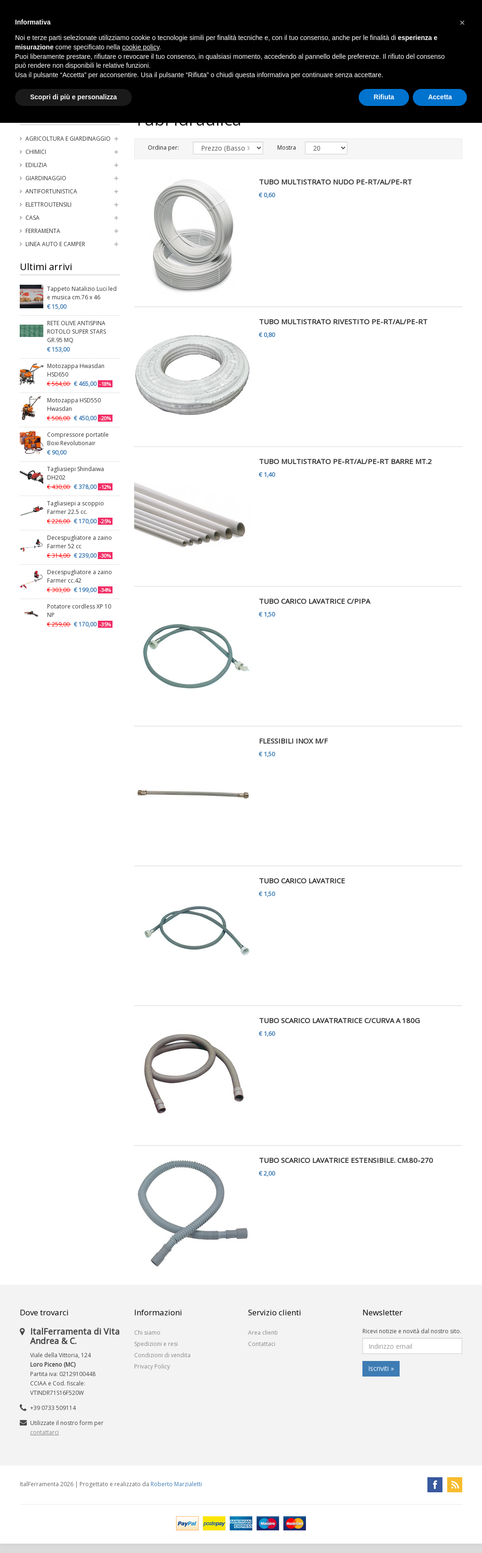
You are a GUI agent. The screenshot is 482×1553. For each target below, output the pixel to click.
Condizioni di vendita (162, 1355)
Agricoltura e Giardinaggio (68, 139)
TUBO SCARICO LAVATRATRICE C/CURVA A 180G (339, 1020)
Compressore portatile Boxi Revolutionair (78, 439)
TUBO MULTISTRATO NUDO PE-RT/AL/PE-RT (335, 181)
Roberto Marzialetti (176, 1484)
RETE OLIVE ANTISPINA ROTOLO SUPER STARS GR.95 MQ (76, 331)
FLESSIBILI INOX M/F (293, 740)
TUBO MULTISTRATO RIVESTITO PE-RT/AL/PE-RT (343, 321)
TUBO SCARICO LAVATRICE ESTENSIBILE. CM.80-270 (346, 1160)
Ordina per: (163, 148)
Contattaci (261, 1344)
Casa (32, 218)
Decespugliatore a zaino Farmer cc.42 (79, 576)
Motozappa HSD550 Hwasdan (74, 404)
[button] (462, 22)
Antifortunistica (51, 191)
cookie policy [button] (140, 47)
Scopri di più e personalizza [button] (73, 97)
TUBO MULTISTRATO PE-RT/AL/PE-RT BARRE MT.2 (345, 461)
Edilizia (36, 165)
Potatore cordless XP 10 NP (79, 610)
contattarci (44, 1432)
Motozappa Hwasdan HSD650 (75, 370)
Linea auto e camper (55, 244)
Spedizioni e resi (156, 1344)
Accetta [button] (440, 97)
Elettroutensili (48, 204)
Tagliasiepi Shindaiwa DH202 (75, 473)
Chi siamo (147, 1333)
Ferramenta (42, 231)
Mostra (284, 148)
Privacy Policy (152, 1366)
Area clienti (263, 1333)
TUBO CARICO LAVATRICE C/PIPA (314, 601)
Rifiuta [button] (384, 97)
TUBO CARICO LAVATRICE (302, 880)
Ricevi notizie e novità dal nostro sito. (411, 1331)
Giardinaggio (45, 178)
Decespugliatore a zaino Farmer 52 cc (79, 542)
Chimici (35, 152)
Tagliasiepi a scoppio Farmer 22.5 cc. (75, 507)
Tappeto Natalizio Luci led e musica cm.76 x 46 (82, 293)
